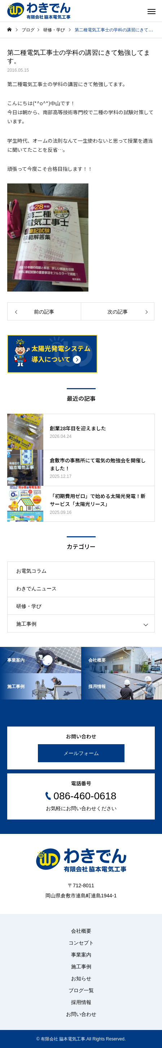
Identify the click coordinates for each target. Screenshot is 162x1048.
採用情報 (81, 1002)
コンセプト (81, 943)
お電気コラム (31, 571)
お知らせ (81, 978)
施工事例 (26, 624)
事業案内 (81, 955)
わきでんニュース (36, 588)
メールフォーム (81, 753)
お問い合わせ (81, 1014)
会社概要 (81, 931)
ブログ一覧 (81, 990)
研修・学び (28, 606)
